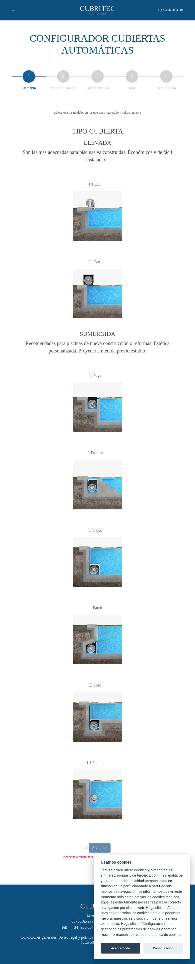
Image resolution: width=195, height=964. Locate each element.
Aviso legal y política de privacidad (87, 937)
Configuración (163, 948)
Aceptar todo (120, 948)
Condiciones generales (39, 937)
